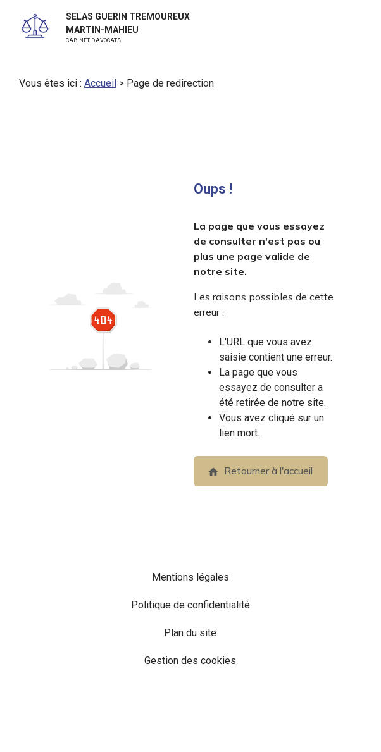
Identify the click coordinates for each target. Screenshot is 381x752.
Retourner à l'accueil (260, 471)
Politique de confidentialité (190, 605)
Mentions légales (190, 577)
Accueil (100, 83)
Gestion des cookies (190, 661)
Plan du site (190, 633)
